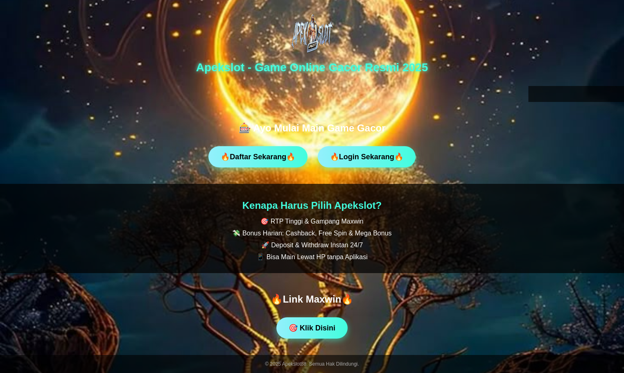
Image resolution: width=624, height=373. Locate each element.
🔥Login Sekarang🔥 (366, 157)
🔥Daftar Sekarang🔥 (258, 157)
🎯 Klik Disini (312, 328)
